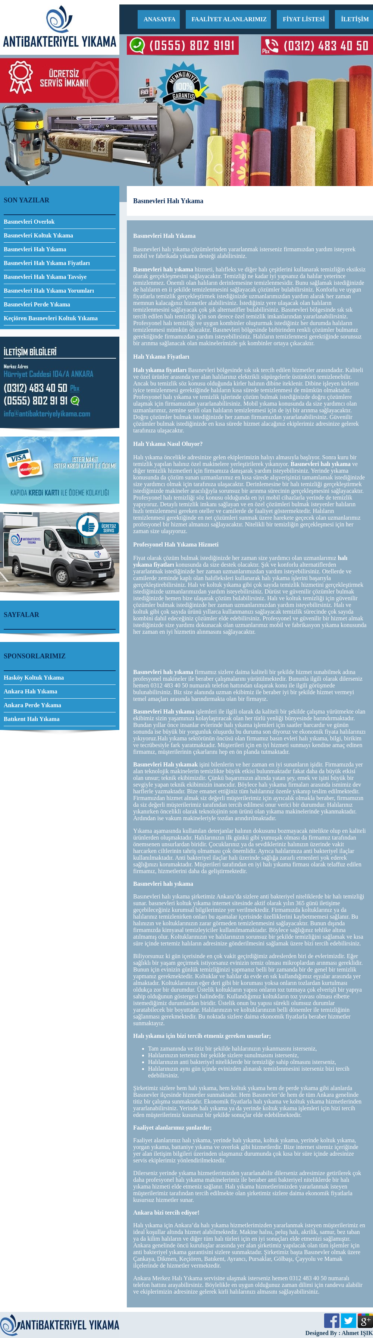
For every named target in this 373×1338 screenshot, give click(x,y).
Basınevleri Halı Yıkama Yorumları (49, 290)
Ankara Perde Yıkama (32, 705)
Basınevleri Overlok (29, 221)
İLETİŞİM (355, 19)
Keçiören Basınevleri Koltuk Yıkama (51, 318)
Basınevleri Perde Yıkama (37, 304)
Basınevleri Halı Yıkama (35, 249)
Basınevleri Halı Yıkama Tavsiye (45, 277)
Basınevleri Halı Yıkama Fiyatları (47, 263)
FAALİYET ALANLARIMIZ (229, 19)
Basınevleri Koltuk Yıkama (38, 235)
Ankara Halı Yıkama (30, 691)
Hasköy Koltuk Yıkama (34, 677)
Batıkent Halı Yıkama (32, 719)
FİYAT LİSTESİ (304, 19)
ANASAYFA (159, 19)
